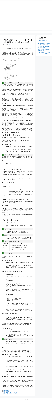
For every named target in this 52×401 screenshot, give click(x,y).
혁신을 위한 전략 (8, 78)
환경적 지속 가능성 (8, 70)
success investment (6, 390)
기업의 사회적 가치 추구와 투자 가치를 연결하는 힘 (11, 392)
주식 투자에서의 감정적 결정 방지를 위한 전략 (10, 393)
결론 (7, 79)
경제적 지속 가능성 (7, 68)
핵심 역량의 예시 (9, 63)
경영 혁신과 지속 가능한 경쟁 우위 (12, 76)
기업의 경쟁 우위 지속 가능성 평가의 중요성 (12, 60)
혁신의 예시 (6, 77)
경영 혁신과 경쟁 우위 (8, 73)
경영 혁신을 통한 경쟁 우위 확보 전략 (12, 75)
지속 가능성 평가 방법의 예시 (10, 71)
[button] (27, 32)
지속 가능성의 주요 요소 (10, 65)
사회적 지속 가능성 (8, 69)
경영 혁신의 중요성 (9, 74)
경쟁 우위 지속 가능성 (6, 391)
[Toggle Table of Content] (19, 59)
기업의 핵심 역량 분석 (7, 61)
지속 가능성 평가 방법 (10, 66)
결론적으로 (8, 67)
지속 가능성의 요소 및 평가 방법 (10, 64)
